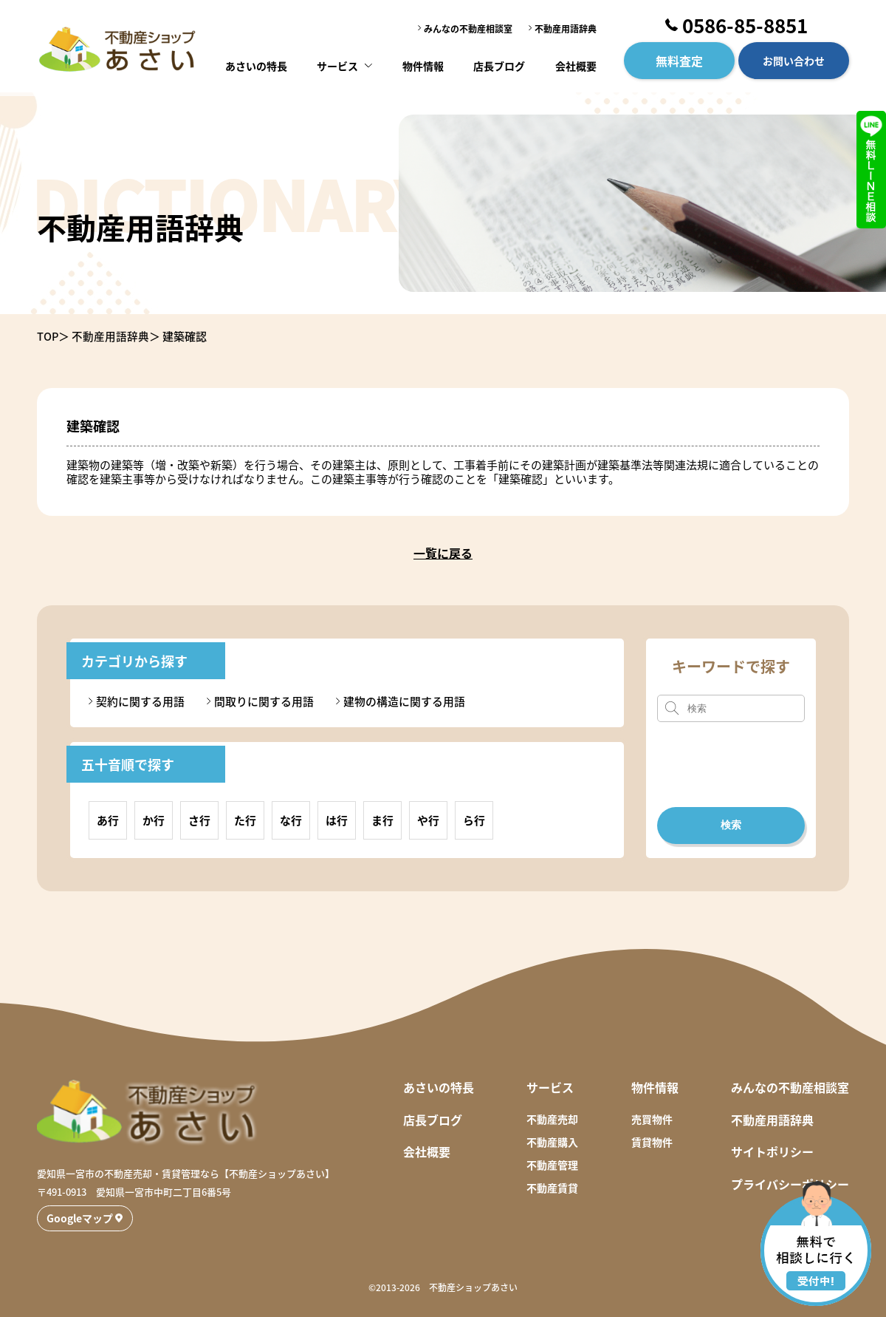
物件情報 (423, 62)
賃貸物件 (652, 1141)
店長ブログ (498, 62)
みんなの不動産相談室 (468, 27)
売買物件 (652, 1118)
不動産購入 (552, 1141)
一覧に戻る (443, 553)
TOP (48, 336)
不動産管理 (552, 1164)
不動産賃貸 (552, 1187)
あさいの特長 (258, 62)
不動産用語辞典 (566, 27)
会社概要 (574, 62)
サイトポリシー (772, 1151)
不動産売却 (552, 1118)
